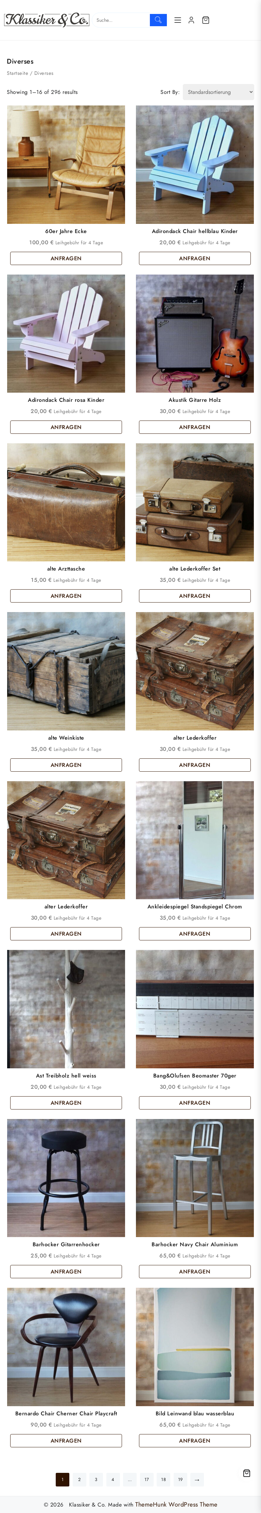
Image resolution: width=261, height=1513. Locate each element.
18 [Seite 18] (163, 1479)
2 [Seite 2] (79, 1479)
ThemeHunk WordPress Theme (176, 1504)
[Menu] (178, 20)
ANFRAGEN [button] (66, 258)
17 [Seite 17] (146, 1479)
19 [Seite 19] (180, 1479)
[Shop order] (218, 92)
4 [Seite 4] (113, 1479)
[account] (191, 20)
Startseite (17, 73)
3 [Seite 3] (96, 1479)
